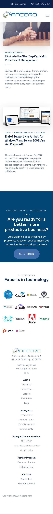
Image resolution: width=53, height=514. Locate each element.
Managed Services (14, 52)
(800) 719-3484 (42, 4)
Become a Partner (26, 462)
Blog (26, 403)
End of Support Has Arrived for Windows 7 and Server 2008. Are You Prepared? (25, 140)
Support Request (26, 483)
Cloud (8, 133)
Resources (26, 398)
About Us (26, 384)
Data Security (26, 429)
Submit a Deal (26, 467)
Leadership (26, 389)
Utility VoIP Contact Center (26, 445)
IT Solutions (26, 415)
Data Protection (26, 424)
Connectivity (26, 450)
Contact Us (20, 4)
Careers (26, 394)
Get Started (26, 254)
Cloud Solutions (26, 419)
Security (40, 133)
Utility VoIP (26, 441)
